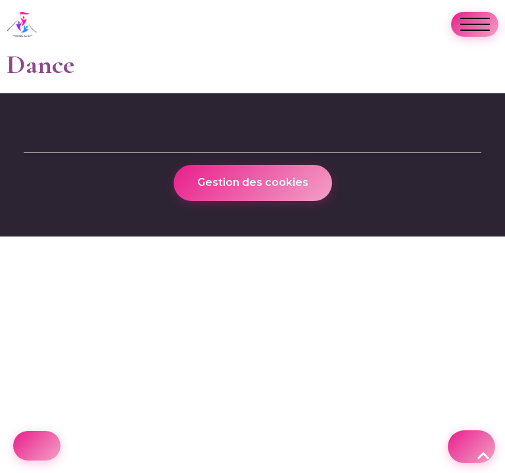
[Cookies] (36, 446)
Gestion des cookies (252, 182)
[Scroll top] (471, 446)
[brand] (25, 24)
